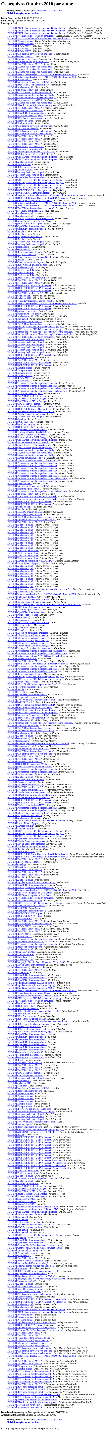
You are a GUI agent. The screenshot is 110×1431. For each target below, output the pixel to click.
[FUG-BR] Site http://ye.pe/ (20, 169)
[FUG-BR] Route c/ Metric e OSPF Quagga (27, 434)
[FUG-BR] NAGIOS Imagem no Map (24, 512)
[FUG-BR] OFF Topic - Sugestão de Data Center (29, 200)
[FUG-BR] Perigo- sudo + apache (22, 615)
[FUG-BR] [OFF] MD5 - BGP (21, 422)
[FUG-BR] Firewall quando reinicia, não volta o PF (31, 151)
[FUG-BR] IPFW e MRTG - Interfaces (25, 110)
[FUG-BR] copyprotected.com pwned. (25, 687)
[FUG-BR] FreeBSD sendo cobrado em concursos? (30, 36)
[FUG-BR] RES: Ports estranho (21, 167)
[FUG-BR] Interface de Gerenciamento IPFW (28, 82)
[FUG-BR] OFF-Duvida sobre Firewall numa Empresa (32, 157)
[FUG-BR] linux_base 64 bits (21, 851)
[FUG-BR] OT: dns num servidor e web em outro (30, 54)
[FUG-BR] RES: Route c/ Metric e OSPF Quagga (30, 1031)
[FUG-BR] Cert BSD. (17, 692)
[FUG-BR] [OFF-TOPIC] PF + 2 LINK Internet (29, 285)
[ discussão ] (41, 10)
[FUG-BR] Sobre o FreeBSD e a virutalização (28, 442)
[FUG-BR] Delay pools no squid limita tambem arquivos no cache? (38, 589)
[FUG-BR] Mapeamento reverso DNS (24, 100)
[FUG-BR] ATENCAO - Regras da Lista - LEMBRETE (33, 1132)
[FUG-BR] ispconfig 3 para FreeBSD (24, 488)
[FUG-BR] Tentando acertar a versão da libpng (29, 993)
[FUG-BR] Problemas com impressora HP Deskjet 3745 (33, 995)
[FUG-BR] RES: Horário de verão (23, 128)
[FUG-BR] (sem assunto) (19, 247)
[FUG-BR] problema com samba (22, 59)
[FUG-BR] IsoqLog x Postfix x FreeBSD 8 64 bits (30, 218)
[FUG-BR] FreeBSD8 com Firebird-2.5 (25, 211)
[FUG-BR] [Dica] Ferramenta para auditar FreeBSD (31, 705)
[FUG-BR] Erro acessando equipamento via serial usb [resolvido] (37, 499)
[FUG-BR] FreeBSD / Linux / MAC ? (24, 64)
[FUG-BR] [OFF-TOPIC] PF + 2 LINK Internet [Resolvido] (35, 1160)
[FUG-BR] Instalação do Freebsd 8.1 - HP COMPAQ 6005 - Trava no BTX (42, 74)
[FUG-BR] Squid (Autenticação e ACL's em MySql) (31, 519)
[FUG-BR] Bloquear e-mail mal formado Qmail (29, 257)
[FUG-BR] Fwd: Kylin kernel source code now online (32, 699)
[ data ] (61, 10)
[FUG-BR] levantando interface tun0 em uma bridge (31, 95)
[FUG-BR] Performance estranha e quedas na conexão (32, 383)
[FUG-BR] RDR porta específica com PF (26, 154)
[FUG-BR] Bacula (15, 231)
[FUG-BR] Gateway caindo (20, 56)
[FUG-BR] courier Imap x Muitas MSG (25, 146)
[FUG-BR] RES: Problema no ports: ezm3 (26, 1029)
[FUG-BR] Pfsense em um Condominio (25, 1260)
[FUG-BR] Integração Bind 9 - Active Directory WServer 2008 (36, 962)
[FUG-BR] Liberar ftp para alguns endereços (28, 633)
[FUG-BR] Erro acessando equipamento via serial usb (32, 496)
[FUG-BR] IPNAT (15, 1060)
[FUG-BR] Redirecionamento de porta (25, 115)
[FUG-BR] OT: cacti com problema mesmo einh (29, 92)
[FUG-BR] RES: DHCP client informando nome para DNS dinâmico (39, 38)
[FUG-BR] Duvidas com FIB (20, 270)
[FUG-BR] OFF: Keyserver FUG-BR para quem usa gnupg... (35, 180)
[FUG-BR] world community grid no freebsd (28, 61)
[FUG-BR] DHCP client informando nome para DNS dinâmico (36, 28)
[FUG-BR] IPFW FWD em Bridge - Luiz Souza (29, 1109)
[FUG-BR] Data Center (18, 627)
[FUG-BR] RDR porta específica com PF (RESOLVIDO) (33, 1394)
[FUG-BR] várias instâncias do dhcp (24, 1222)
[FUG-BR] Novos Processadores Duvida (26, 221)
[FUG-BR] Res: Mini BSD (19, 918)
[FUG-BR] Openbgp (16, 419)
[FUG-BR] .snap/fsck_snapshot (21, 254)
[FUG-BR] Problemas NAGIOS (22, 658)
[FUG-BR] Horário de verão (20, 121)
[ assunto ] (52, 10)
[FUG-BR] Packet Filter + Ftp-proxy (24, 314)
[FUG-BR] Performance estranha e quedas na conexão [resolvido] (37, 388)
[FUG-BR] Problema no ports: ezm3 (24, 1026)
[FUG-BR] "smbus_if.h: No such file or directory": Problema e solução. (40, 332)
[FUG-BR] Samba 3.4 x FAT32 (21, 597)
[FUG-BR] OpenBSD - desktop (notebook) (27, 113)
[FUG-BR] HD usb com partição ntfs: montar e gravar (32, 105)
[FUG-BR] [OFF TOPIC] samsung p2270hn (27, 764)
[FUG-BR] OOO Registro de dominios (25, 404)
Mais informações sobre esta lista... (24, 13)
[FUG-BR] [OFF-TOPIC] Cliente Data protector (29, 190)
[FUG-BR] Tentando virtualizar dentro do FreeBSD (31, 301)
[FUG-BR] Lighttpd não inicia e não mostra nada (30, 66)
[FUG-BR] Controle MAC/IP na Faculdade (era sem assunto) (35, 1245)
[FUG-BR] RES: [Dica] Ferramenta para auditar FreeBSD (34, 684)
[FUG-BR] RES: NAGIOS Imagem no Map (27, 265)
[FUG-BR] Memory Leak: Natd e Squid (25, 172)
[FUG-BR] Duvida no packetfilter (23, 550)
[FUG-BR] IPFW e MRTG (19, 46)
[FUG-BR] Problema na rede (20, 41)
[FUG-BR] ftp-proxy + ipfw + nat (23, 90)
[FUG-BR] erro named (17, 319)
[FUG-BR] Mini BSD (17, 908)
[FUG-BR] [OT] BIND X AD (21, 702)
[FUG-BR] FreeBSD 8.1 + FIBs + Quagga (26, 396)
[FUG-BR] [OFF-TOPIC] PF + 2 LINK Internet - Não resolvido (36, 1163)
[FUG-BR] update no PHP (19, 295)
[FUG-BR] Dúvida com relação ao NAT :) (26, 458)
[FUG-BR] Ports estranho (19, 164)
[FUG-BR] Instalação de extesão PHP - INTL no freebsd (33, 656)
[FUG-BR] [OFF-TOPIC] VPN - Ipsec (25, 223)
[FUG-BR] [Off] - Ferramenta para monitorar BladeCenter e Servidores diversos (44, 604)
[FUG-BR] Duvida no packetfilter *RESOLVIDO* (30, 561)
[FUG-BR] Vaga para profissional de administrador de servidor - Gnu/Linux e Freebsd (47, 195)
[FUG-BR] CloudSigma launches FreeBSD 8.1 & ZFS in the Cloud (38, 743)
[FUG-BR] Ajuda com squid (20, 87)
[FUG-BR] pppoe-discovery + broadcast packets (29, 445)
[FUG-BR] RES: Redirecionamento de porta (27, 118)
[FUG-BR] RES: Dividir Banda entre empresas (29, 1024)
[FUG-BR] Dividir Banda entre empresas (26, 414)
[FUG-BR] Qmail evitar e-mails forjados (26, 262)
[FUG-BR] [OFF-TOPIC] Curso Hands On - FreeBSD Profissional (38, 198)
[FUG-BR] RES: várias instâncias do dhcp (26, 1019)
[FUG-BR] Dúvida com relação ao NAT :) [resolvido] (32, 460)
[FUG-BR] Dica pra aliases (20, 368)
